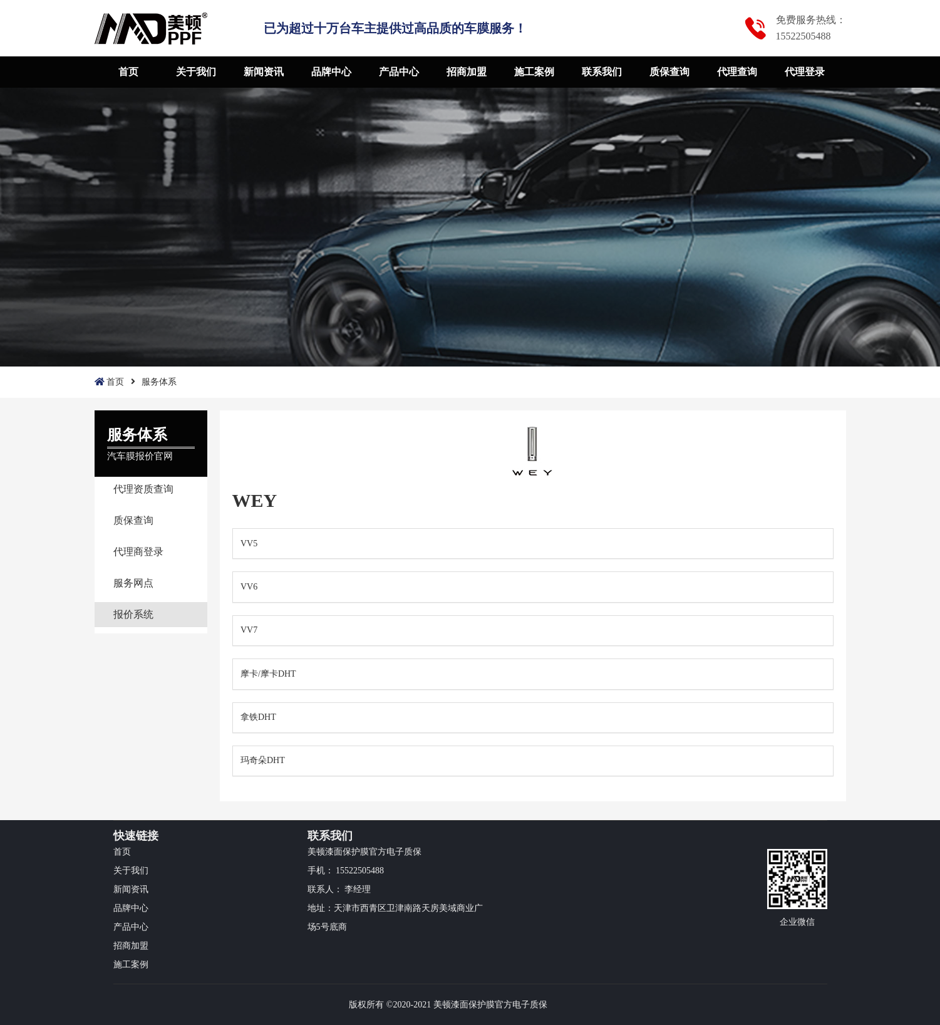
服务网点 (133, 583)
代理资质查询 (143, 489)
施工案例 (534, 71)
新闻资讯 (264, 71)
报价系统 (133, 614)
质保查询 (669, 71)
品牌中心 (331, 71)
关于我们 (196, 71)
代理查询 (737, 71)
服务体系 (159, 382)
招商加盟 (467, 71)
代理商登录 (138, 551)
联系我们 (602, 71)
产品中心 (399, 71)
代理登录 (805, 71)
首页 (128, 71)
